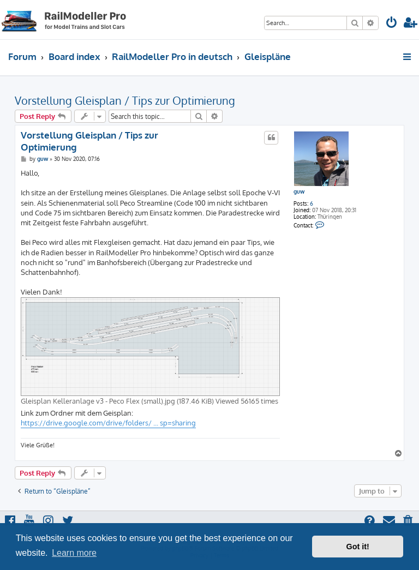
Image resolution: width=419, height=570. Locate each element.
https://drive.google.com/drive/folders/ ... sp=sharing (108, 422)
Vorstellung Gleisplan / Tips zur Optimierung (125, 100)
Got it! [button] (357, 546)
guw (299, 191)
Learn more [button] (74, 552)
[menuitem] (391, 23)
